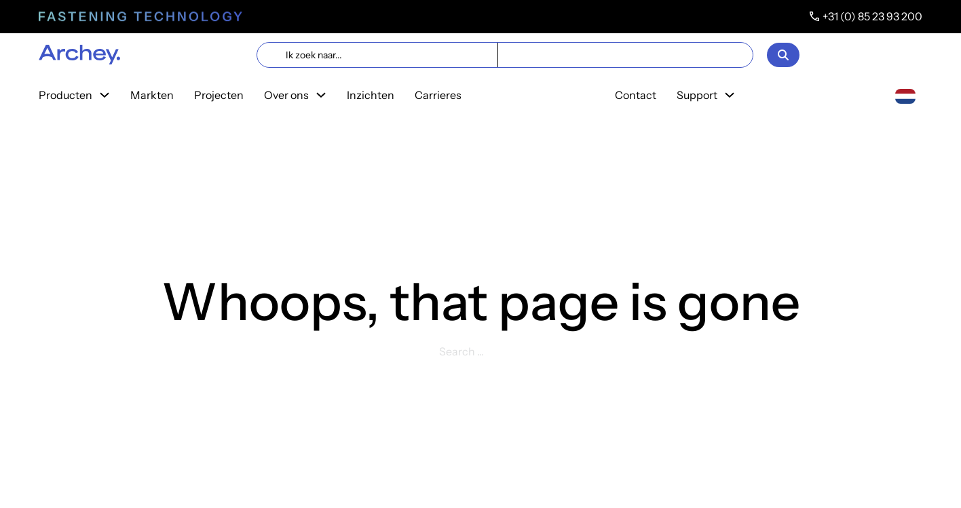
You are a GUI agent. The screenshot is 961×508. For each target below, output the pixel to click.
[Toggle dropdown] (104, 95)
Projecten (219, 95)
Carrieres (438, 95)
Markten (152, 95)
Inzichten (370, 95)
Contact (635, 95)
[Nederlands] (905, 95)
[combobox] (905, 95)
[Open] (783, 55)
